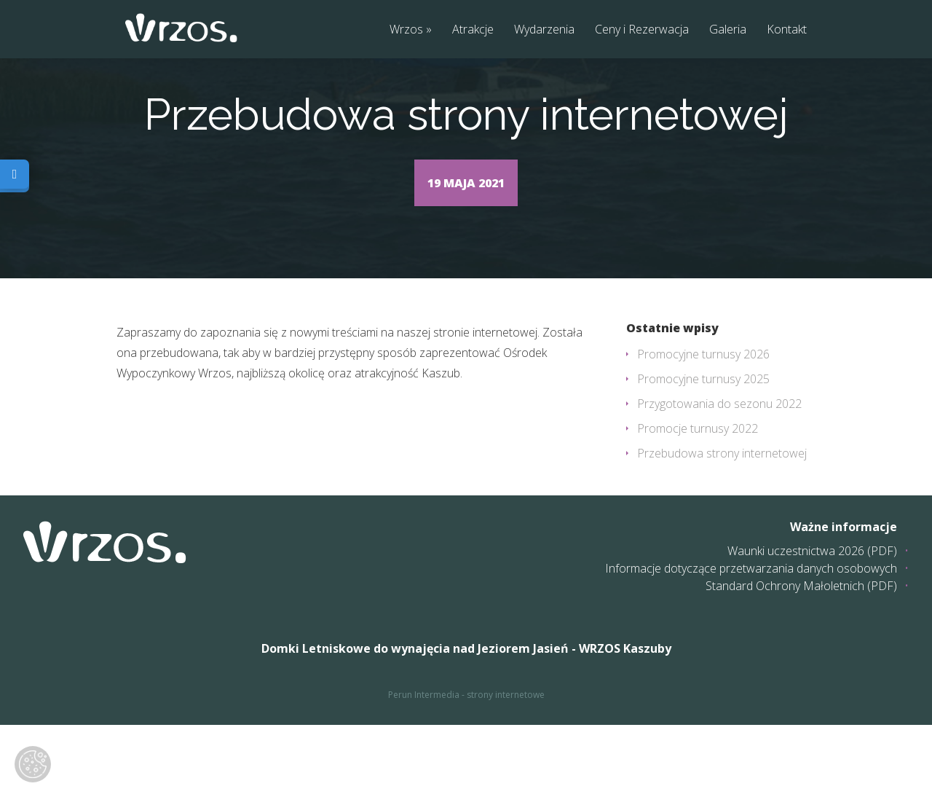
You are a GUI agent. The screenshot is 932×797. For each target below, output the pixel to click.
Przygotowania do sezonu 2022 (719, 476)
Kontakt (787, 30)
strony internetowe (506, 767)
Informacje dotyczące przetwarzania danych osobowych (751, 640)
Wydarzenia (544, 30)
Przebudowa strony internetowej (722, 525)
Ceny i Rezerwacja (642, 30)
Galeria (727, 30)
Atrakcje (473, 30)
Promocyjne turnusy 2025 (703, 451)
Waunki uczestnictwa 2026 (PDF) (812, 623)
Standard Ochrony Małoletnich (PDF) (801, 658)
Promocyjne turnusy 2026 (703, 426)
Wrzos (406, 30)
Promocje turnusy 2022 (697, 500)
